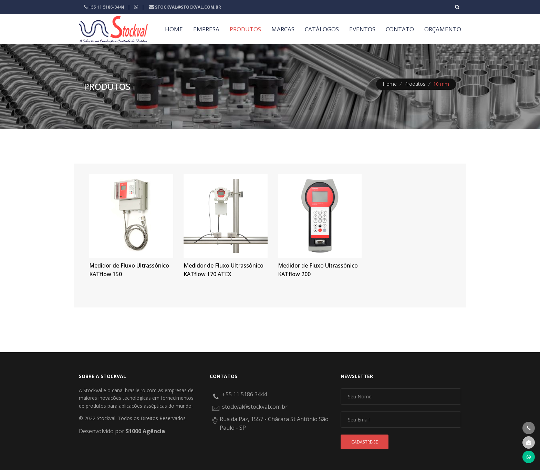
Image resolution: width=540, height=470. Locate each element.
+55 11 (104, 7)
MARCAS (282, 29)
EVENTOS (362, 29)
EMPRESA (206, 29)
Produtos (415, 84)
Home (390, 84)
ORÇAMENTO (442, 29)
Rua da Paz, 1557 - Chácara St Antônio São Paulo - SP (274, 423)
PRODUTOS (245, 29)
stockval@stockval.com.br (255, 406)
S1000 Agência (145, 431)
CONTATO (400, 29)
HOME (174, 29)
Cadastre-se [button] (364, 442)
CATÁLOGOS (322, 29)
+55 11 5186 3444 (244, 394)
